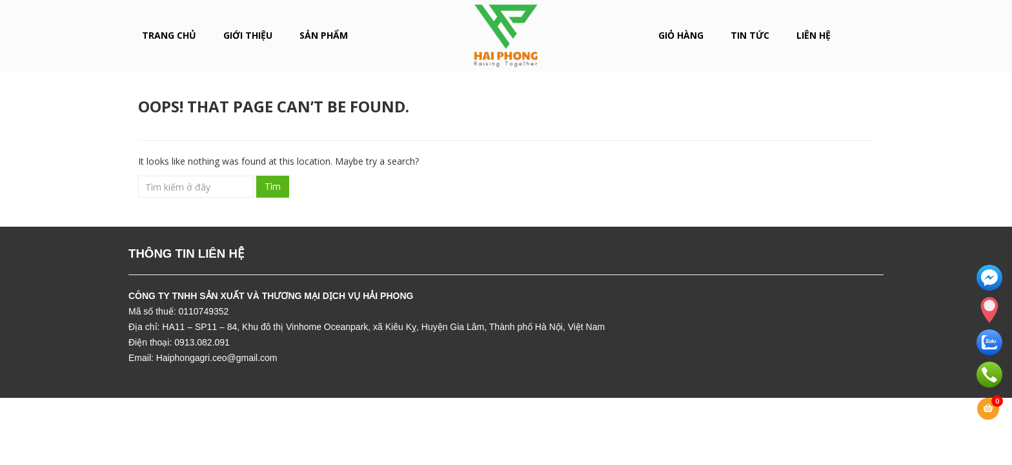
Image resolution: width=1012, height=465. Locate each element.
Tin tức (750, 35)
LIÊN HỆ (813, 35)
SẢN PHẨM (323, 35)
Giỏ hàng (680, 35)
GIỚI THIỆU (247, 35)
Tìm (273, 186)
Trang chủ (169, 35)
